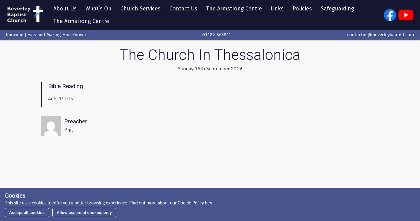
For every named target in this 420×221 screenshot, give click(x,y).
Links (277, 8)
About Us (65, 8)
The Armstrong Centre (234, 8)
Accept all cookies (27, 212)
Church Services (140, 8)
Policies (302, 8)
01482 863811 (216, 34)
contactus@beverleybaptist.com (380, 34)
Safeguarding (337, 8)
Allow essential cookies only (84, 212)
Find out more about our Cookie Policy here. (171, 202)
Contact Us (183, 8)
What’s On (98, 8)
